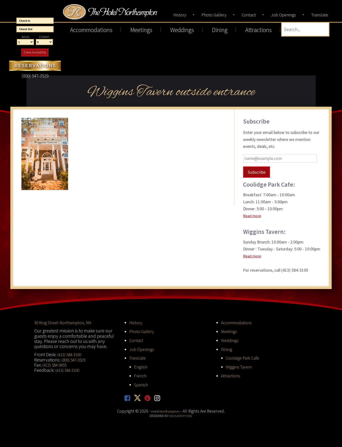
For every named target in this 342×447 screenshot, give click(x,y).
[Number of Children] (44, 42)
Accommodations (238, 322)
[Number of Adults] (25, 42)
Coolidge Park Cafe (244, 358)
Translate (138, 358)
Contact (137, 340)
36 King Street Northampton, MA (65, 322)
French (141, 375)
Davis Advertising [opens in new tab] (180, 416)
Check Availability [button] (35, 52)
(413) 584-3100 (70, 354)
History (136, 322)
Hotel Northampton (124, 14)
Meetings (229, 331)
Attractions (231, 375)
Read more (253, 215)
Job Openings (142, 349)
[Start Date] (35, 21)
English (141, 366)
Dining (227, 349)
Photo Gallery (142, 331)
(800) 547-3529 (74, 359)
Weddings (230, 340)
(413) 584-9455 (56, 365)
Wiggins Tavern (240, 366)
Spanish (142, 384)
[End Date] (35, 29)
